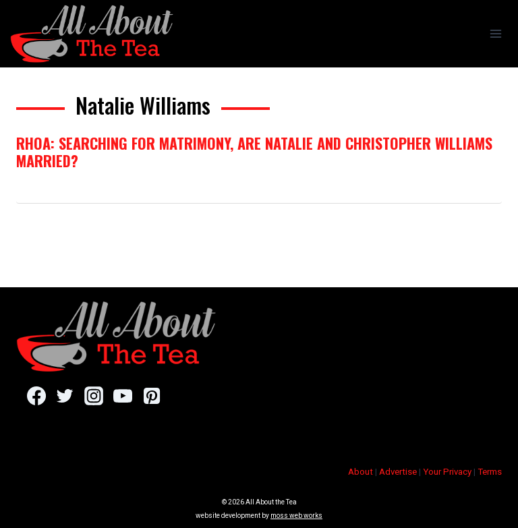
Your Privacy (447, 472)
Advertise (398, 472)
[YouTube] (122, 396)
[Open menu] (495, 33)
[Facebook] (36, 396)
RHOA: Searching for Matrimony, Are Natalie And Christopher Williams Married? (254, 151)
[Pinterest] (151, 396)
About (360, 472)
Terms (490, 472)
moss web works (296, 515)
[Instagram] (93, 396)
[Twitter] (65, 396)
